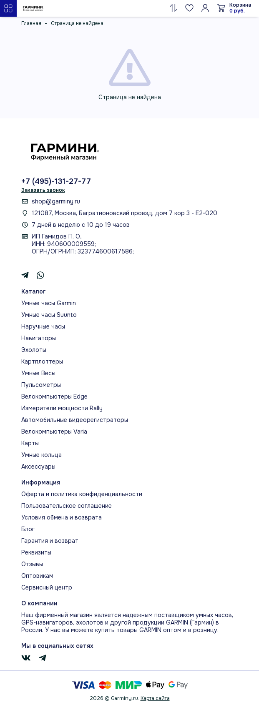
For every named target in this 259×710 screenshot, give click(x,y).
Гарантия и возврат (49, 540)
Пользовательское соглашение (66, 505)
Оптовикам (37, 576)
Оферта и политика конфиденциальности (81, 494)
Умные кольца (41, 455)
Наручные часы (43, 326)
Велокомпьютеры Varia (54, 431)
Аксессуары (38, 466)
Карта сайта (155, 698)
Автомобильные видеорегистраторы (74, 420)
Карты (30, 443)
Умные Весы (38, 373)
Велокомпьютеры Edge (54, 396)
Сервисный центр (46, 587)
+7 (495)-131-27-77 (56, 181)
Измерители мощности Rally (62, 408)
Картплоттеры (42, 361)
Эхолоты (33, 350)
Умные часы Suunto (49, 315)
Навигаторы (38, 338)
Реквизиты (36, 552)
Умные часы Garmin (48, 303)
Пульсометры (41, 385)
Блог (28, 529)
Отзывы (32, 564)
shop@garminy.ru (56, 201)
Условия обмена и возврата (61, 517)
